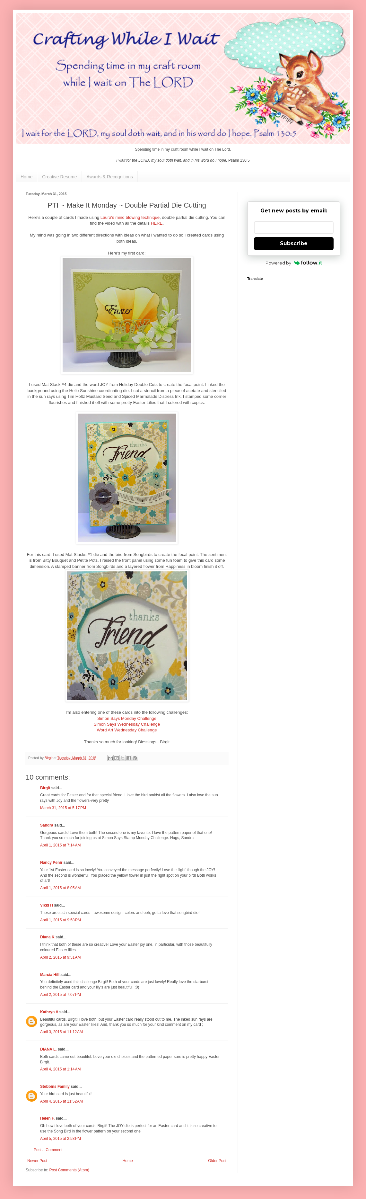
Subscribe (294, 243)
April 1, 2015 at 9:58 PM (60, 920)
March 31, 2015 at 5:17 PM (63, 808)
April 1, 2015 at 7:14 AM (60, 845)
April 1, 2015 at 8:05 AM (60, 888)
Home (26, 176)
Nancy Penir (52, 862)
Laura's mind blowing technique (130, 217)
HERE (157, 223)
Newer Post (37, 1161)
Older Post (217, 1161)
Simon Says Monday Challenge (126, 718)
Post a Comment (48, 1150)
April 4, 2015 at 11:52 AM (61, 1101)
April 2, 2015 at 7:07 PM (60, 994)
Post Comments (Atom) (69, 1170)
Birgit (45, 788)
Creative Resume (59, 176)
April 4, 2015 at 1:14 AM (60, 1069)
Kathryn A (49, 1012)
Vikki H (46, 905)
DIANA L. (48, 1049)
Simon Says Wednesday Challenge (127, 724)
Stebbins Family (55, 1086)
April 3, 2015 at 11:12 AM (61, 1032)
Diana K (47, 937)
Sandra (46, 825)
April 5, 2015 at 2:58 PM (60, 1138)
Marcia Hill (49, 974)
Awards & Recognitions (110, 176)
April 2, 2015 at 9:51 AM (60, 957)
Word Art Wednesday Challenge (127, 730)
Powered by (294, 262)
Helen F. (47, 1118)
